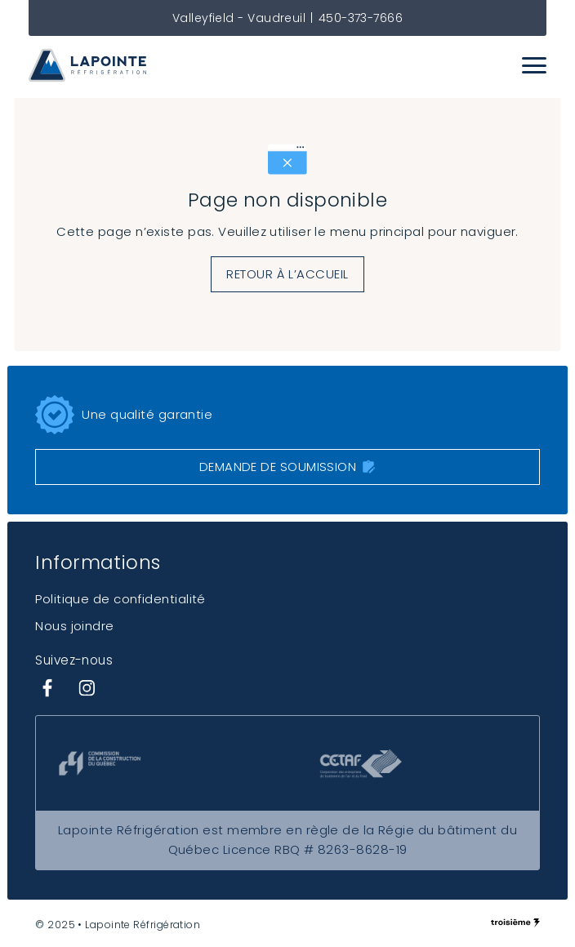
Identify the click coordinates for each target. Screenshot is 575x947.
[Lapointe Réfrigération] (87, 65)
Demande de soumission (287, 466)
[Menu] (534, 65)
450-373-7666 (361, 18)
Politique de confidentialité (120, 598)
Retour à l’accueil (287, 273)
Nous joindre (74, 625)
